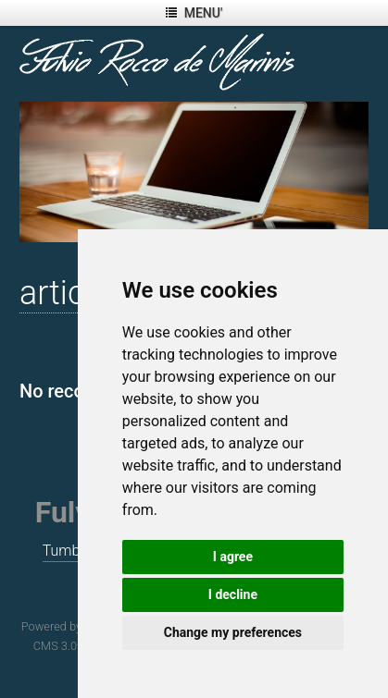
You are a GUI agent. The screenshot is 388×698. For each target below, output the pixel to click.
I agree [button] (233, 556)
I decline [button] (232, 594)
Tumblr (66, 550)
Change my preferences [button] (233, 632)
